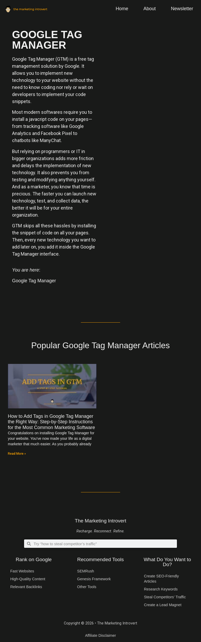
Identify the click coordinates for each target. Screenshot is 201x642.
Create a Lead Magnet (162, 605)
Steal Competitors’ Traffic (165, 597)
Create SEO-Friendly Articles (161, 578)
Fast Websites (22, 571)
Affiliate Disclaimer (100, 635)
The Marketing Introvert (100, 520)
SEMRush (85, 571)
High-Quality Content (27, 579)
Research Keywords (161, 589)
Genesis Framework (94, 579)
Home (122, 8)
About (149, 8)
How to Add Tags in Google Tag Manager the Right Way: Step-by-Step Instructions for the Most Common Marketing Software (51, 422)
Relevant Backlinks (26, 587)
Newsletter (182, 8)
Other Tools (86, 587)
